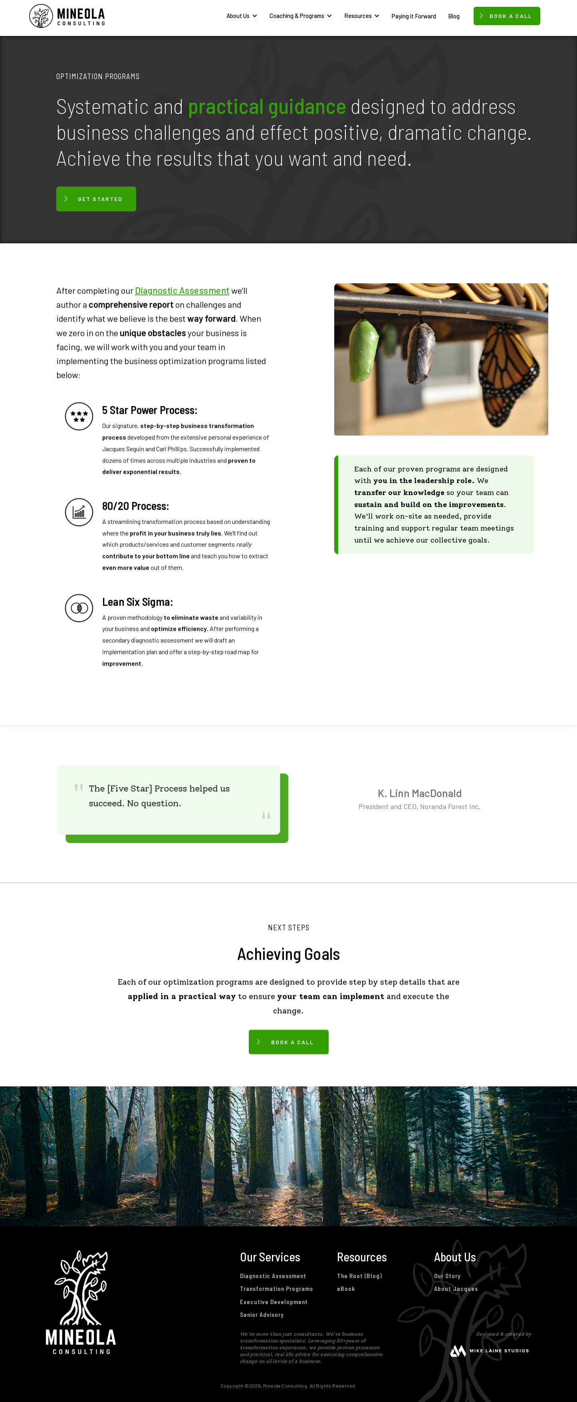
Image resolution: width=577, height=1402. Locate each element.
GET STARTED (100, 198)
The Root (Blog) (359, 1275)
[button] (242, 15)
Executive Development (274, 1301)
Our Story (447, 1275)
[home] (67, 16)
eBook (346, 1288)
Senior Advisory (262, 1314)
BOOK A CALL (292, 1041)
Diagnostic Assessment (182, 290)
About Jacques (456, 1288)
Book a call (511, 15)
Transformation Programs (276, 1288)
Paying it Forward (414, 16)
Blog (454, 16)
